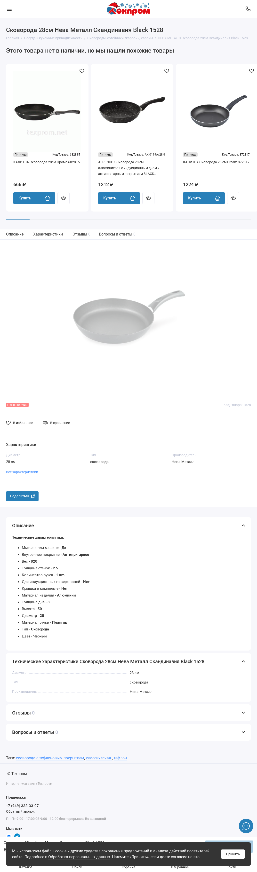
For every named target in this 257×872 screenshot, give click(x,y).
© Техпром (17, 773)
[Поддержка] (248, 9)
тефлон (120, 758)
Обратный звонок (20, 811)
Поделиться (22, 496)
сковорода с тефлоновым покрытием (50, 758)
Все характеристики (22, 472)
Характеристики (48, 234)
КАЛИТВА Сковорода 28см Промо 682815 (46, 162)
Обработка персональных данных (79, 857)
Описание (15, 234)
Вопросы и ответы (117, 234)
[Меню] (9, 9)
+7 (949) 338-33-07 (22, 806)
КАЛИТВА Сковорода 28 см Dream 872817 (216, 162)
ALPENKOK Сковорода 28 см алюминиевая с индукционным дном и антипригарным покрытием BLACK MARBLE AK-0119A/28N (129, 168)
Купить (34, 198)
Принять (233, 854)
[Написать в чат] (246, 826)
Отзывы (81, 234)
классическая (99, 758)
